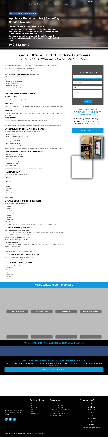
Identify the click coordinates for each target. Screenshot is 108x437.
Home (31, 4)
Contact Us (64, 4)
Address (91, 407)
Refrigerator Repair (10, 96)
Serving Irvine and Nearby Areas (18, 262)
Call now (6, 257)
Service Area (91, 409)
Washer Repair (8, 103)
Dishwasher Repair (10, 118)
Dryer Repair (8, 110)
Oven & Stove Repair (10, 123)
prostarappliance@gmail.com (91, 427)
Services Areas (47, 4)
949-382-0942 (92, 418)
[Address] (91, 403)
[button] (37, 4)
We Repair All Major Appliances (54, 284)
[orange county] (11, 385)
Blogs (57, 4)
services (37, 4)
